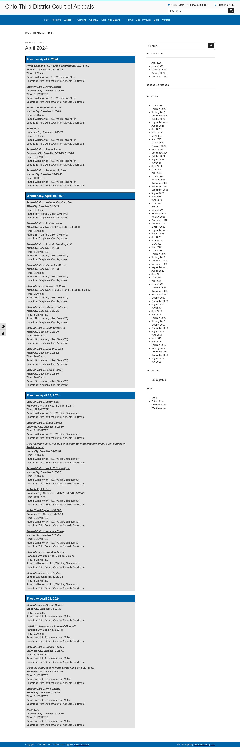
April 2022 (157, 247)
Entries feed (157, 401)
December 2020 (159, 291)
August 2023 (158, 193)
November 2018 (159, 351)
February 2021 (159, 287)
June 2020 (157, 311)
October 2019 (158, 324)
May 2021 (156, 277)
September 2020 (160, 301)
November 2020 (159, 294)
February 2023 (159, 213)
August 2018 (158, 358)
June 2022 (157, 240)
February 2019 (159, 345)
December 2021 (159, 260)
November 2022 (159, 223)
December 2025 (159, 76)
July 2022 (156, 237)
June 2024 (157, 166)
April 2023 (157, 206)
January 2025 (158, 149)
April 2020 (157, 314)
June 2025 (157, 132)
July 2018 (156, 362)
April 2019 (157, 341)
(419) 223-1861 (226, 5)
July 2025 (156, 129)
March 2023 (157, 210)
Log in (155, 398)
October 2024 (158, 156)
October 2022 (158, 227)
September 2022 (160, 230)
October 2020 (158, 298)
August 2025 (158, 126)
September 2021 (160, 267)
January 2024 (158, 179)
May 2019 (156, 338)
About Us (56, 20)
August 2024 (158, 159)
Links (156, 20)
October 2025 (158, 119)
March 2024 (157, 176)
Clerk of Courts (143, 20)
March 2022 (157, 250)
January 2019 (158, 348)
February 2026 (159, 69)
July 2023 (156, 196)
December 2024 (159, 152)
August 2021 (158, 271)
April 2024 (36, 48)
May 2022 (156, 243)
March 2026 (157, 66)
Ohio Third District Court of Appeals (49, 6)
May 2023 (156, 203)
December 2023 (159, 183)
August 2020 (158, 304)
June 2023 (157, 200)
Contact (166, 20)
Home (46, 20)
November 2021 (159, 264)
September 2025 (160, 122)
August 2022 (158, 233)
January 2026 (158, 73)
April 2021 (157, 281)
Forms (130, 20)
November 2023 (159, 186)
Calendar (93, 20)
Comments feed (159, 404)
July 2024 (156, 163)
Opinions (81, 20)
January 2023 (158, 216)
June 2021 (157, 274)
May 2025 (156, 136)
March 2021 (157, 284)
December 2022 (159, 220)
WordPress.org (159, 408)
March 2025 (157, 142)
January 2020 (158, 321)
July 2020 (156, 308)
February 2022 (159, 254)
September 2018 (160, 355)
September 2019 (160, 328)
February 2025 (159, 146)
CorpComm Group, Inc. (204, 744)
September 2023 (160, 190)
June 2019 (157, 335)
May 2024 (156, 169)
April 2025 (157, 139)
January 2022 (158, 257)
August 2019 (158, 331)
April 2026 (157, 62)
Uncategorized (159, 380)
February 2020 (159, 318)
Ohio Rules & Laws (112, 20)
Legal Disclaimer (81, 744)
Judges (69, 20)
